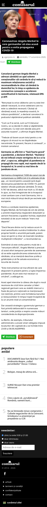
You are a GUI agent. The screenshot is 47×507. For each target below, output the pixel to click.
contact (8, 494)
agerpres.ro (9, 57)
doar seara (8, 442)
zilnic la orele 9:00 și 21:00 (15, 435)
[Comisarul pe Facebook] (5, 473)
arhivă (8, 482)
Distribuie (14, 62)
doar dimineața (10, 439)
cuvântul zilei (12, 502)
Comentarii (26, 337)
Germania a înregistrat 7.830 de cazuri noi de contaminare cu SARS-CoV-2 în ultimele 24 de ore (23, 178)
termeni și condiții (14, 486)
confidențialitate (13, 490)
